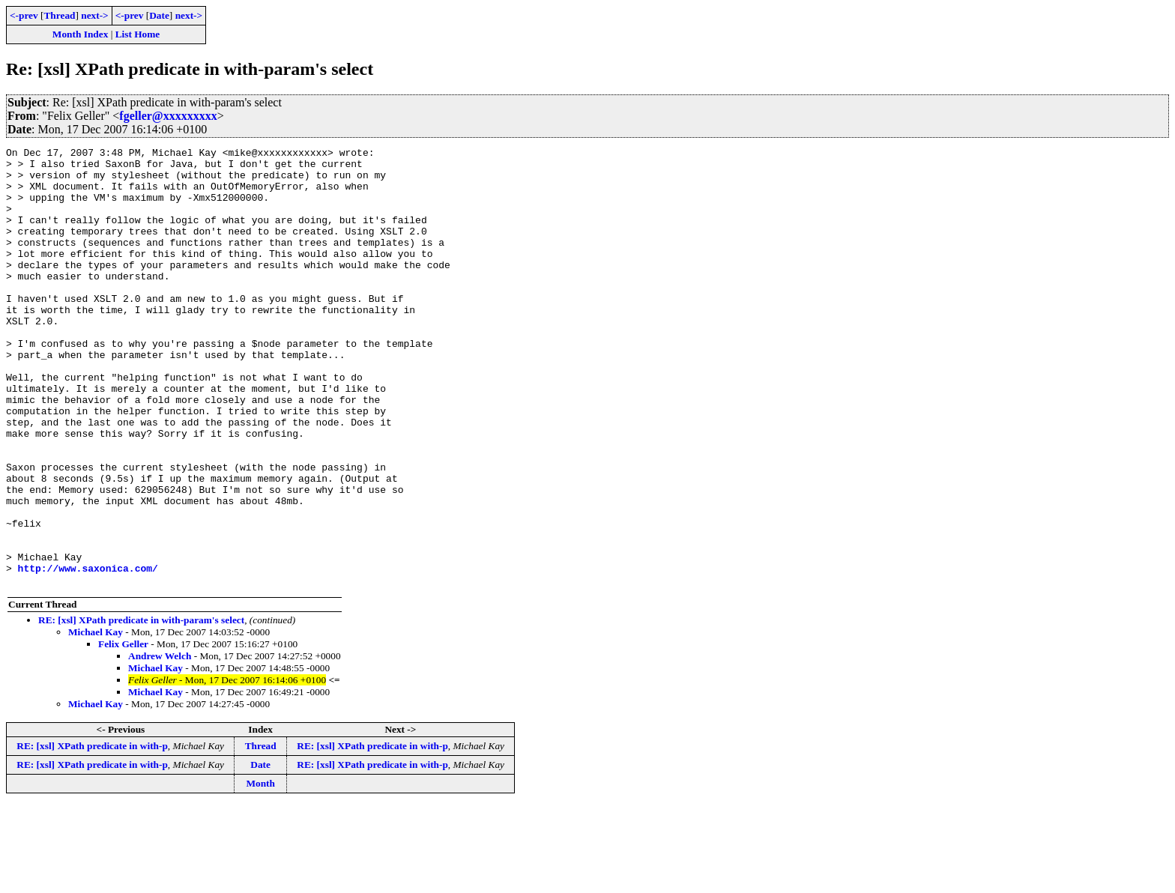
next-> (94, 15)
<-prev (24, 15)
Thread (59, 15)
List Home (137, 34)
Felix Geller (123, 731)
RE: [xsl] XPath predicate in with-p (92, 833)
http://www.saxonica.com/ (88, 653)
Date (159, 15)
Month (260, 871)
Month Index (80, 34)
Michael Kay (95, 719)
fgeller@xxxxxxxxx (168, 115)
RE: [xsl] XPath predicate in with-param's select (141, 707)
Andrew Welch (159, 743)
